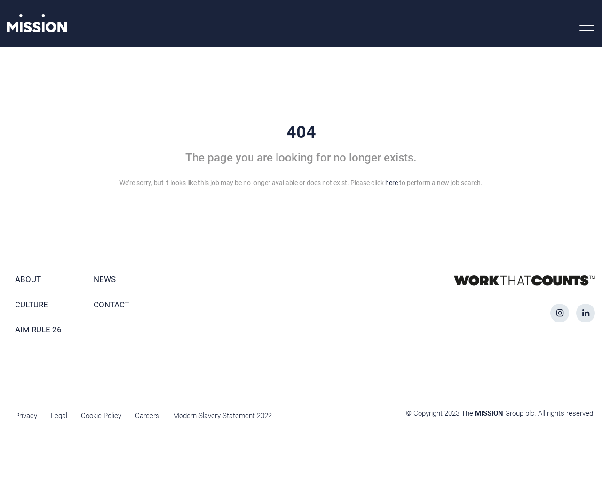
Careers (147, 415)
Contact (111, 304)
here (391, 182)
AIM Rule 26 (38, 329)
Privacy (26, 415)
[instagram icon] (559, 313)
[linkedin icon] (585, 313)
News (105, 279)
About (28, 279)
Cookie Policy (101, 415)
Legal (59, 415)
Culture (31, 304)
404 (301, 132)
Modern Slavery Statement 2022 (222, 415)
